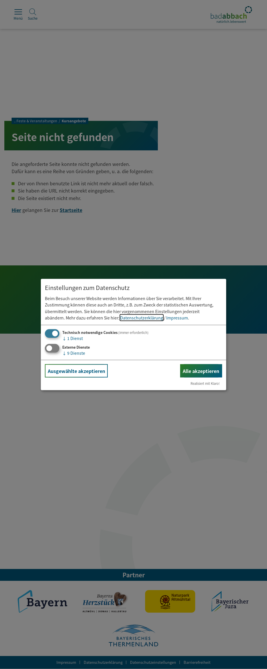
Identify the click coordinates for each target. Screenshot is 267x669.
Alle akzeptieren (201, 370)
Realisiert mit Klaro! (205, 383)
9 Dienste (73, 353)
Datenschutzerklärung (141, 318)
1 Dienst (72, 338)
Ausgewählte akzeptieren (76, 370)
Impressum (177, 318)
